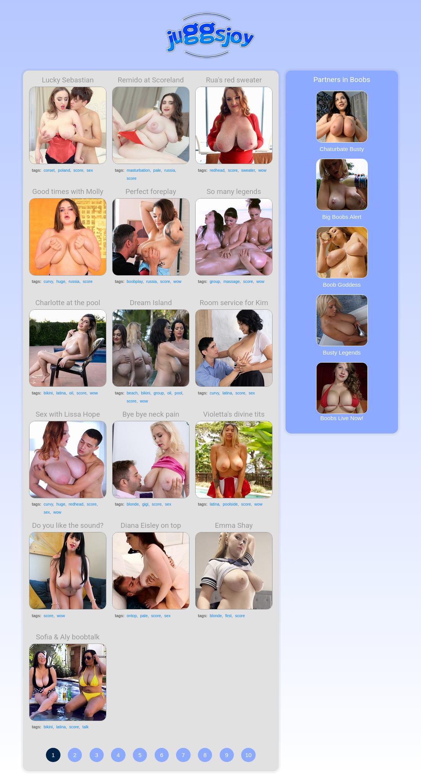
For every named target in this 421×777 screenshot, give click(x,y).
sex (89, 170)
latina (61, 393)
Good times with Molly (67, 191)
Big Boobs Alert (342, 189)
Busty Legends (342, 325)
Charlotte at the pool (67, 303)
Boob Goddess (342, 257)
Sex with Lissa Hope (68, 414)
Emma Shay (234, 525)
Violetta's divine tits (234, 414)
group (215, 281)
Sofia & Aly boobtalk (68, 637)
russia (169, 170)
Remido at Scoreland (151, 80)
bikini (48, 393)
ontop (132, 615)
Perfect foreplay (151, 191)
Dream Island (151, 303)
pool (178, 393)
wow (262, 170)
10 (248, 755)
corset (49, 170)
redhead (217, 170)
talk (85, 726)
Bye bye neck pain (150, 414)
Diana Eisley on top (151, 525)
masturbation (138, 170)
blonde (133, 504)
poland (64, 170)
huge (60, 281)
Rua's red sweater (234, 80)
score (78, 170)
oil (71, 393)
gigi (145, 504)
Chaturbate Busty (342, 121)
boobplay (135, 281)
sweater (248, 170)
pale (157, 170)
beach (132, 393)
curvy (48, 281)
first (228, 615)
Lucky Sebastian (68, 80)
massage (232, 281)
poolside (230, 504)
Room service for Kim (233, 303)
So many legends (234, 191)
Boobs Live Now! (342, 391)
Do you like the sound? (68, 525)
